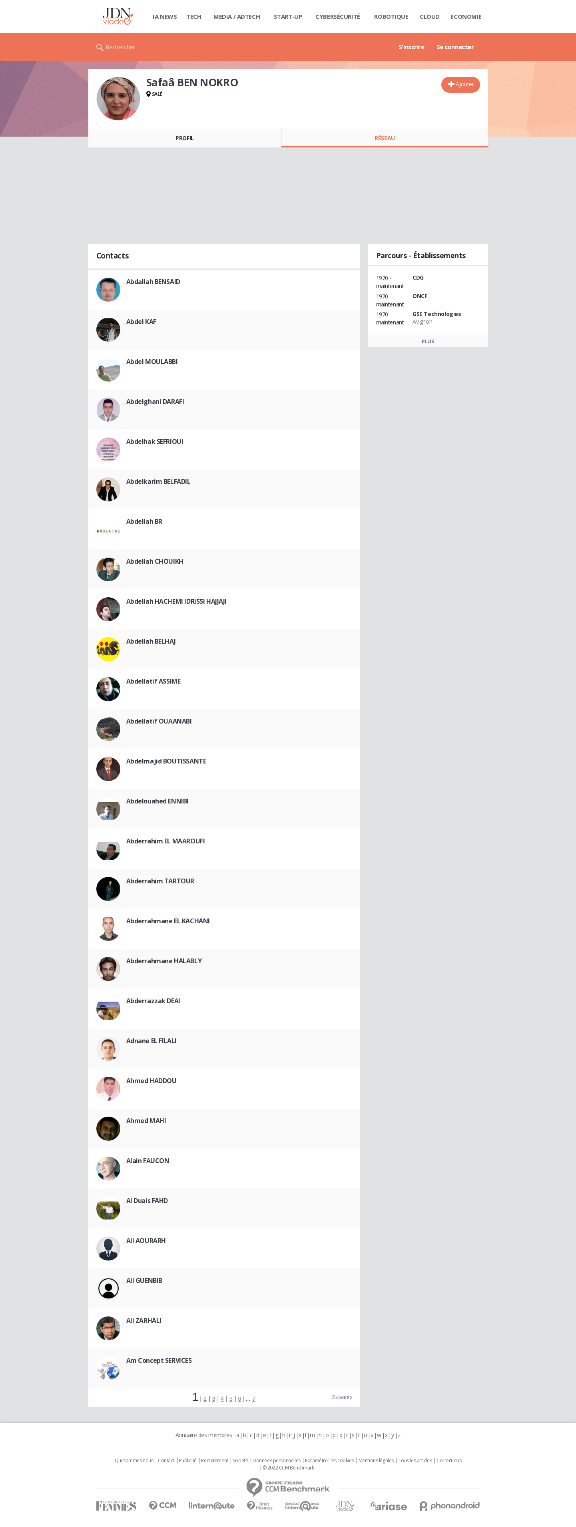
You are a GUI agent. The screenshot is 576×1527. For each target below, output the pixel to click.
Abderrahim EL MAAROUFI (165, 841)
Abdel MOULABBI (152, 361)
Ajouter (465, 84)
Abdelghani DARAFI (155, 401)
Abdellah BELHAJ (151, 641)
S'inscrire (412, 47)
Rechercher (121, 47)
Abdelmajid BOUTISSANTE (166, 761)
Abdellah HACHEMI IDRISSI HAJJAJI (176, 601)
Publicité (188, 1460)
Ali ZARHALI (143, 1320)
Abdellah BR (144, 521)
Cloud (430, 16)
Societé (240, 1460)
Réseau (385, 138)
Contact (166, 1460)
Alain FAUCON (147, 1160)
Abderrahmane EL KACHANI (168, 921)
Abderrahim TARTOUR (160, 881)
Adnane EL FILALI (151, 1040)
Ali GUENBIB (144, 1280)
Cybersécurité (337, 16)
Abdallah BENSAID (153, 281)
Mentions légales (376, 1460)
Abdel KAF (141, 321)
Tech (193, 16)
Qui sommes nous (134, 1460)
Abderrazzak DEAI (153, 1000)
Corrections (448, 1460)
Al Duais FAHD (147, 1200)
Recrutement (214, 1460)
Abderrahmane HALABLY (164, 960)
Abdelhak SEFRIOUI (154, 441)
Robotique (391, 16)
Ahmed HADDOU (151, 1080)
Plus (428, 341)
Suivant (340, 1397)
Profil (184, 138)
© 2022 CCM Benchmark (288, 1468)
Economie (466, 16)
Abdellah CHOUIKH (154, 561)
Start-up (288, 16)
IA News (165, 16)
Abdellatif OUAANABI (159, 721)
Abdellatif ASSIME (153, 681)
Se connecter (455, 47)
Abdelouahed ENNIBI (157, 801)
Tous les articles (415, 1460)
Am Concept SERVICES (159, 1360)
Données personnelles (277, 1460)
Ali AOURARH (146, 1240)
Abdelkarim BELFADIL (158, 481)
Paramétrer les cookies (329, 1460)
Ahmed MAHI (146, 1120)
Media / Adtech (236, 16)
